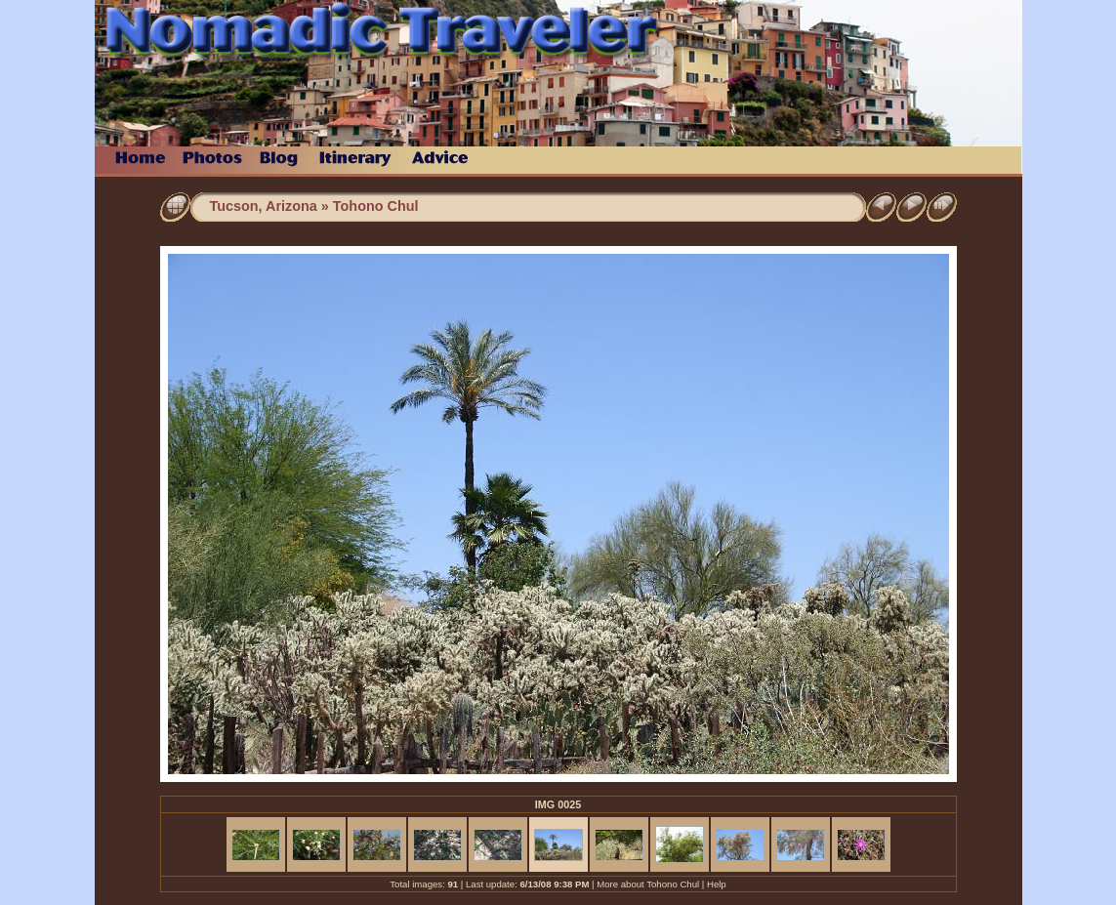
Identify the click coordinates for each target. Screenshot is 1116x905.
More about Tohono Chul (648, 884)
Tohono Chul (376, 206)
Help (716, 884)
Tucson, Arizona (263, 206)
